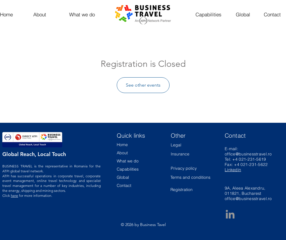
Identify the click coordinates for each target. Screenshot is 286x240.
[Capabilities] (208, 14)
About (122, 152)
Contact (124, 185)
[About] (39, 14)
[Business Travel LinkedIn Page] (230, 214)
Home (122, 144)
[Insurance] (180, 154)
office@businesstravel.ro (248, 154)
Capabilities (128, 169)
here (14, 195)
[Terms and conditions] (190, 177)
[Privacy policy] (186, 168)
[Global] (242, 14)
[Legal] (186, 145)
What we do (128, 161)
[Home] (10, 14)
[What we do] (82, 14)
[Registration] (190, 190)
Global (123, 177)
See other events (143, 85)
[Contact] (272, 14)
